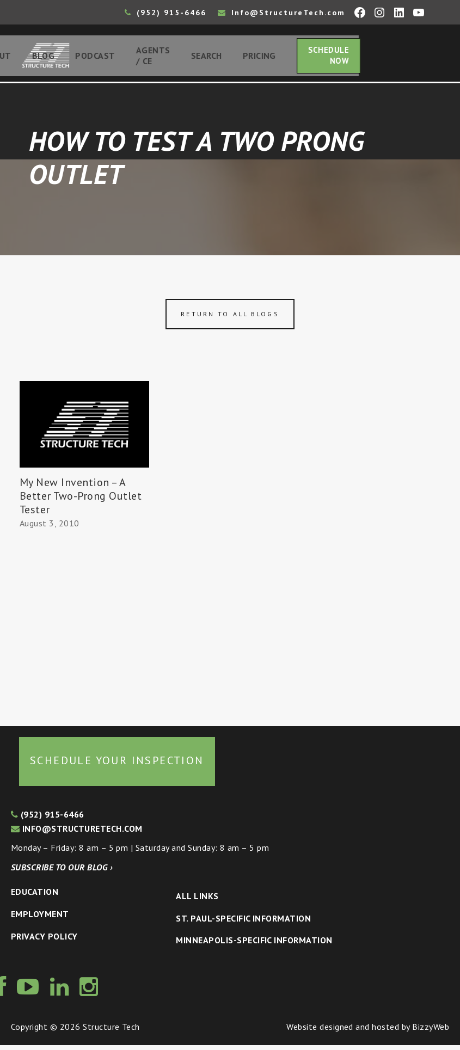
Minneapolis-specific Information (254, 945)
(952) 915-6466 (165, 12)
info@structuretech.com (77, 833)
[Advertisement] (84, 628)
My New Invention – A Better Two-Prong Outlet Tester (81, 500)
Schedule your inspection (117, 766)
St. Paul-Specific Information (243, 923)
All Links (197, 900)
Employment (40, 918)
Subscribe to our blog (62, 872)
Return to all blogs (230, 319)
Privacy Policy (44, 941)
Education (34, 897)
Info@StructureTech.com (281, 12)
